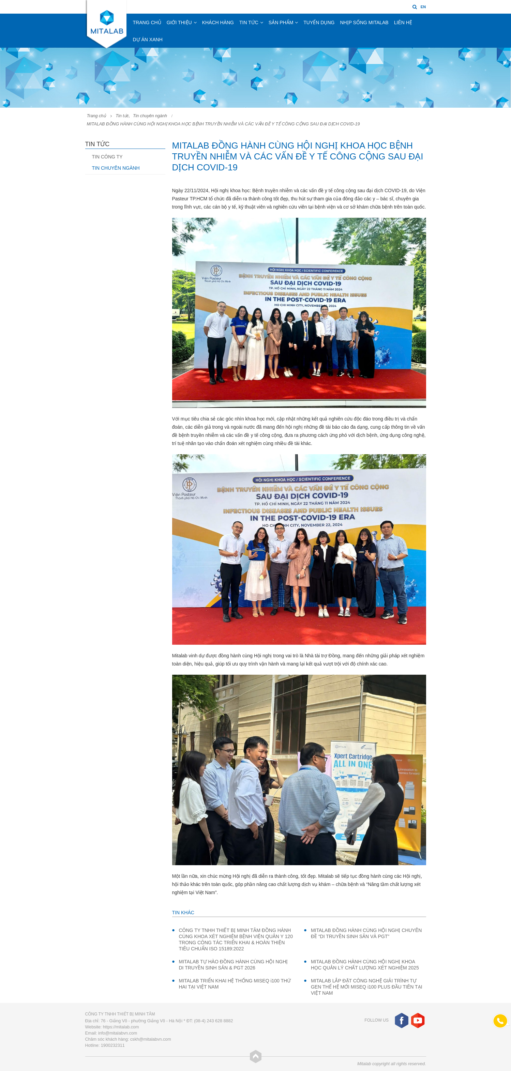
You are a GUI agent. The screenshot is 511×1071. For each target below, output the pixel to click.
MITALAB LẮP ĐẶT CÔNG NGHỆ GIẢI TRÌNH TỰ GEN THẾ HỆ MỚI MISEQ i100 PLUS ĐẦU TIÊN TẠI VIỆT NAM (366, 987)
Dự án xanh (148, 39)
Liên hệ (403, 22)
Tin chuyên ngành (116, 168)
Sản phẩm (281, 22)
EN (423, 7)
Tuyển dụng (318, 22)
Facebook (401, 1020)
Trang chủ (147, 22)
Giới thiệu (179, 22)
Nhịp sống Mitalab (364, 22)
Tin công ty (107, 156)
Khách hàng (218, 22)
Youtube (418, 1020)
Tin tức (248, 22)
